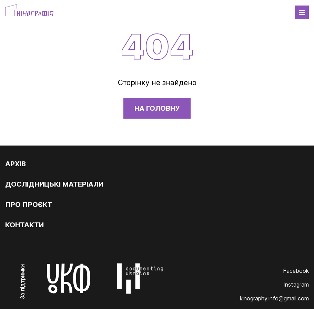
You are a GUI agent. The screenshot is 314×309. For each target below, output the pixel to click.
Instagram (296, 284)
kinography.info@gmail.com (274, 298)
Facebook (296, 270)
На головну (157, 108)
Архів (15, 164)
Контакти (24, 225)
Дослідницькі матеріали (54, 184)
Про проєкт (28, 204)
